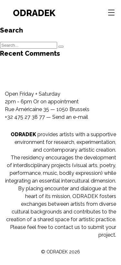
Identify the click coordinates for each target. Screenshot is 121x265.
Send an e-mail (70, 117)
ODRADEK (34, 13)
